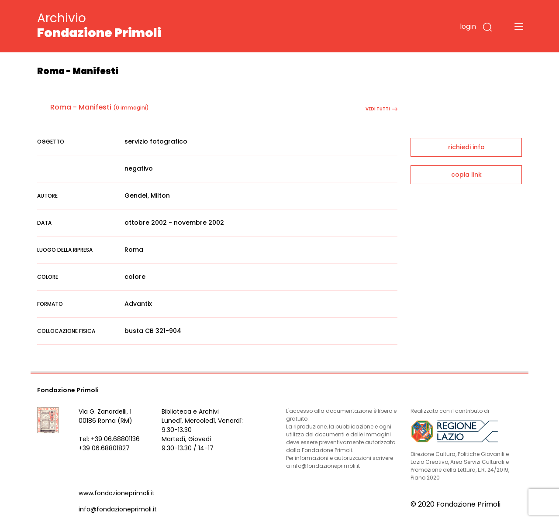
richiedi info (466, 147)
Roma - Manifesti (80, 107)
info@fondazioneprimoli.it (118, 509)
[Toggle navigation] (518, 26)
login (468, 26)
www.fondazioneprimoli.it (117, 493)
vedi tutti (381, 109)
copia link (466, 174)
